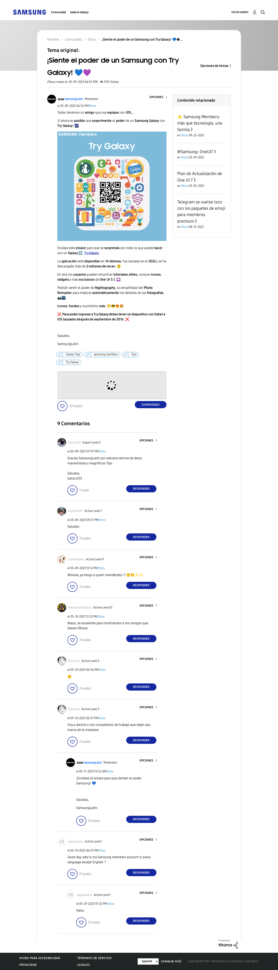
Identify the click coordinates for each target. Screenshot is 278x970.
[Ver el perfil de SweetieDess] (76, 559)
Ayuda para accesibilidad (39, 958)
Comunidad (58, 12)
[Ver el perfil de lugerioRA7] (75, 511)
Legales (83, 965)
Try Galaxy (91, 253)
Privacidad (28, 965)
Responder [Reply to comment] (141, 488)
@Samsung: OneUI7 (195, 151)
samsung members (106, 354)
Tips (133, 354)
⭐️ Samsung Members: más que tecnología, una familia (199, 123)
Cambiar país (171, 961)
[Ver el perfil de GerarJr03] (74, 442)
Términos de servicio (94, 958)
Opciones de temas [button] (214, 66)
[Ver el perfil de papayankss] (75, 841)
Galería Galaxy (79, 12)
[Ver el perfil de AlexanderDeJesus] (80, 607)
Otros (92, 106)
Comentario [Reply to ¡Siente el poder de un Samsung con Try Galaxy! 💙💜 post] (151, 405)
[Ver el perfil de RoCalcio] (74, 661)
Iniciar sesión (239, 12)
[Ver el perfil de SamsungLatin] (73, 99)
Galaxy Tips (73, 354)
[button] (159, 97)
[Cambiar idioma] (148, 961)
